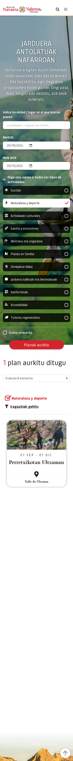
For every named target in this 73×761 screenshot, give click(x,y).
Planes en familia (36, 254)
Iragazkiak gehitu (22, 406)
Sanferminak (36, 292)
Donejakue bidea (36, 266)
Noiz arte (9, 157)
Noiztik (8, 137)
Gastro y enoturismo (36, 228)
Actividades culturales (36, 215)
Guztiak (36, 190)
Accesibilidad (36, 305)
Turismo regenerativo (36, 317)
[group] (36, 190)
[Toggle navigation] (65, 9)
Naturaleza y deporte (36, 203)
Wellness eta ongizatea (36, 241)
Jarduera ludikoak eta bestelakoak (36, 279)
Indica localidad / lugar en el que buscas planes (31, 114)
